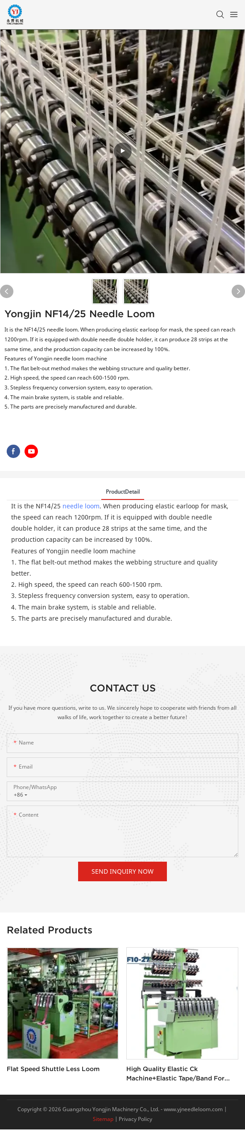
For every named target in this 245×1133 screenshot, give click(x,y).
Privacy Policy (135, 1119)
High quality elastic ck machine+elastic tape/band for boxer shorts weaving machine (175, 1074)
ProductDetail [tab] (123, 491)
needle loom (81, 506)
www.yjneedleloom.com (192, 1109)
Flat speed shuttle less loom (53, 1068)
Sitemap (103, 1119)
